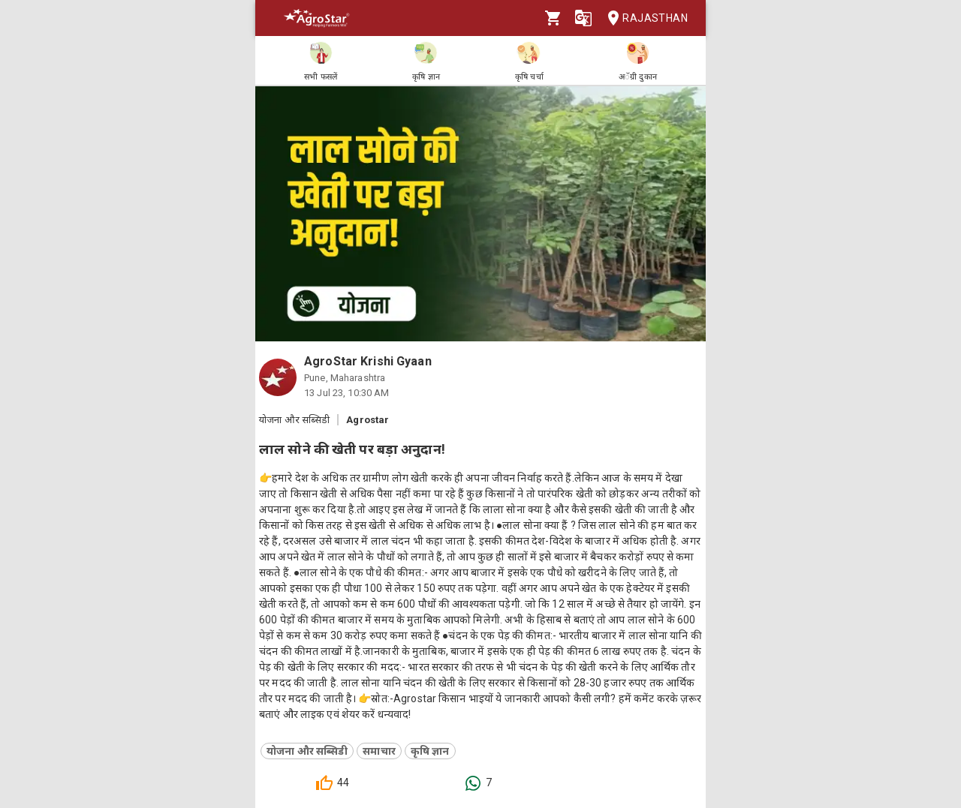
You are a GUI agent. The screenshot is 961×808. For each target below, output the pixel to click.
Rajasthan (643, 18)
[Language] (583, 18)
